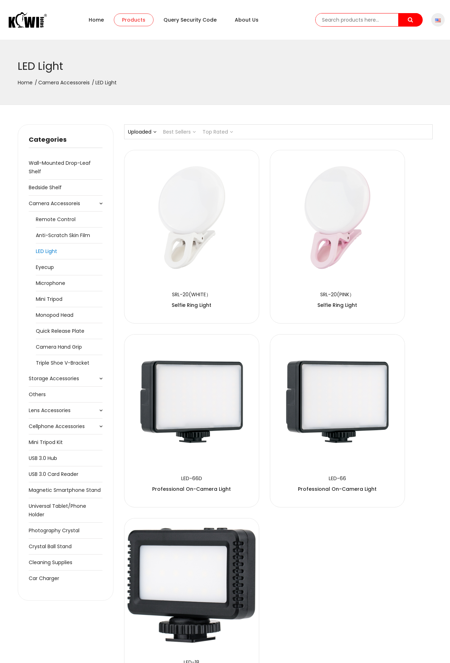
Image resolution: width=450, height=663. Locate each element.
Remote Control (56, 222)
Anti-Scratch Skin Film (63, 238)
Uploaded (142, 135)
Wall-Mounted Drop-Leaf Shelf (60, 171)
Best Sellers (179, 135)
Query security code (190, 21)
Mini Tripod (49, 302)
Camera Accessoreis (64, 86)
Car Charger (44, 581)
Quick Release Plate (60, 334)
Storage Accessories (54, 382)
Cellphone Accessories (57, 429)
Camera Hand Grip (59, 350)
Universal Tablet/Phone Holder (57, 514)
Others (37, 397)
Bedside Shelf (45, 191)
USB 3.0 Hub (43, 461)
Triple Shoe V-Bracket (62, 366)
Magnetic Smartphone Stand (65, 493)
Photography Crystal (54, 534)
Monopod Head (54, 318)
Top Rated (217, 135)
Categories (48, 143)
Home (96, 21)
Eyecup (45, 270)
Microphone (50, 286)
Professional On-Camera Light (384, 268)
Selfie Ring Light (171, 268)
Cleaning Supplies (50, 565)
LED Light (46, 254)
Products (133, 21)
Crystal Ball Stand (50, 550)
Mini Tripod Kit (46, 445)
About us (247, 21)
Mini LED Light (278, 413)
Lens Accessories (50, 413)
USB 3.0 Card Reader (53, 477)
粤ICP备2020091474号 (160, 650)
